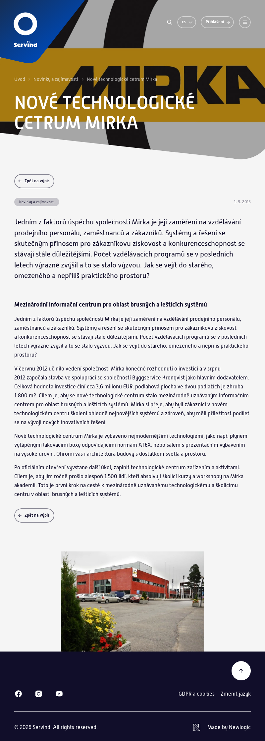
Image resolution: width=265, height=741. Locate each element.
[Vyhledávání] (170, 22)
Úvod (19, 79)
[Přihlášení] (217, 22)
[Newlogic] (222, 727)
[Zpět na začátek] (241, 670)
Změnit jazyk (236, 694)
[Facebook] (18, 694)
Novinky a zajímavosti (55, 79)
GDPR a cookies (197, 694)
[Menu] (245, 22)
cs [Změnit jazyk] (187, 22)
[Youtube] (59, 694)
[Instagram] (38, 694)
